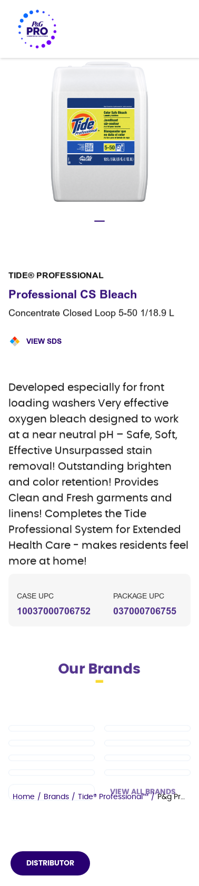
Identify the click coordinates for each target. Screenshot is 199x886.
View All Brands (143, 813)
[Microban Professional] (147, 794)
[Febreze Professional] (51, 794)
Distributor (50, 863)
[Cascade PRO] (147, 764)
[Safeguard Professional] (51, 779)
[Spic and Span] (147, 779)
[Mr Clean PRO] (147, 749)
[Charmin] (51, 813)
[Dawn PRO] (51, 749)
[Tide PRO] (51, 764)
